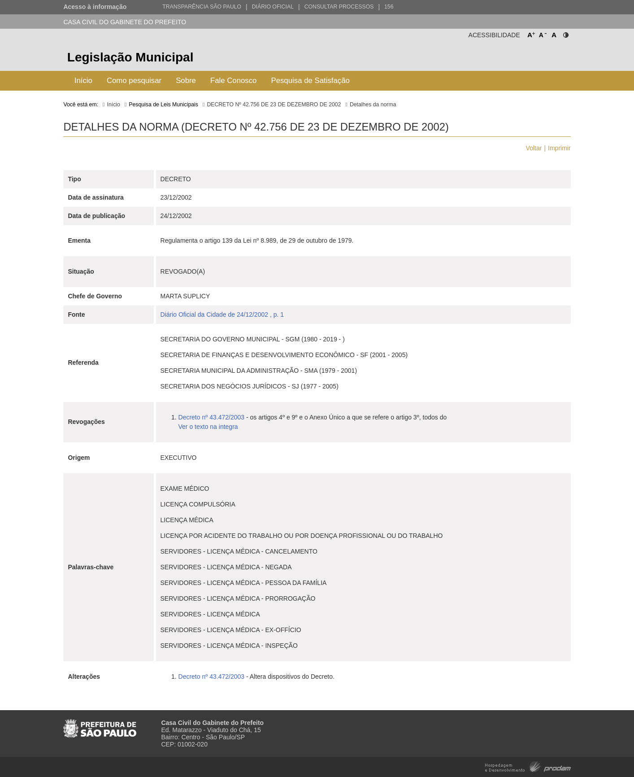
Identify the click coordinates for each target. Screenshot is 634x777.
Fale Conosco (233, 80)
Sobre (186, 80)
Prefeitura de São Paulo (537, 58)
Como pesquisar (134, 80)
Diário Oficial (273, 7)
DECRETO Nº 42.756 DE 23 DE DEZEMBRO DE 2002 (274, 104)
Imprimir (559, 148)
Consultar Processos (339, 7)
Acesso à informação (94, 7)
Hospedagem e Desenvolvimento (528, 766)
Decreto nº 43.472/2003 (212, 417)
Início (83, 80)
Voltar (534, 148)
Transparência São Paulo (201, 7)
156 (388, 7)
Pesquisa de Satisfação (310, 80)
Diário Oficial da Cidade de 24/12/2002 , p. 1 (222, 314)
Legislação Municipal (130, 57)
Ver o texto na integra (208, 426)
